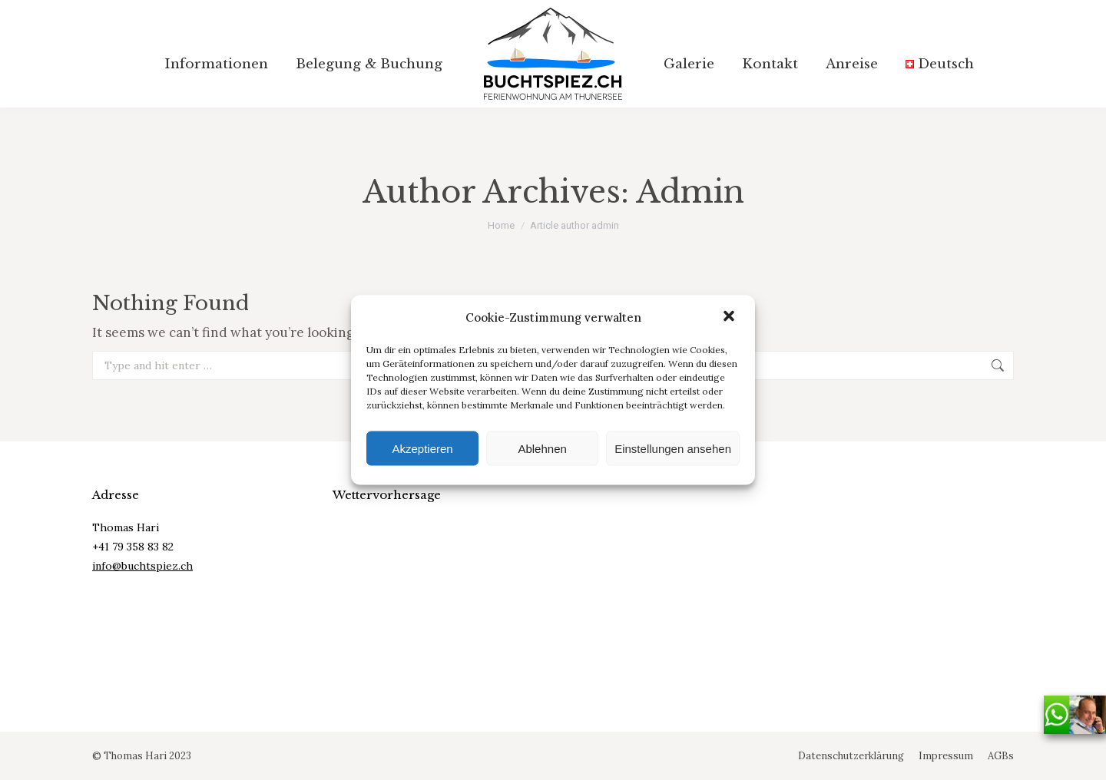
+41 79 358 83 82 (133, 547)
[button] (730, 317)
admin (690, 192)
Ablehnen (542, 447)
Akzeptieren (422, 447)
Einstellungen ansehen (672, 447)
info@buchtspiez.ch (142, 566)
